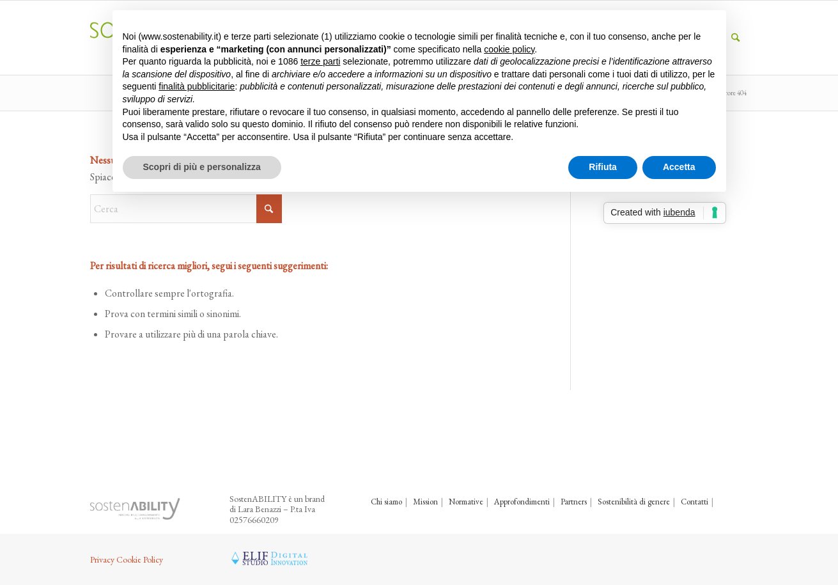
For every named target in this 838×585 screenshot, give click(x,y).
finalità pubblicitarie (197, 86)
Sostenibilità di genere (634, 501)
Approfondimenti (522, 501)
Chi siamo (386, 501)
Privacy (102, 559)
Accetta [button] (679, 167)
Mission (425, 501)
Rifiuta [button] (603, 167)
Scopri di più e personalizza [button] (202, 167)
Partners (574, 501)
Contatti (694, 501)
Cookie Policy (139, 559)
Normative (466, 501)
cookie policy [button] (509, 49)
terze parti (320, 61)
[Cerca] (186, 208)
